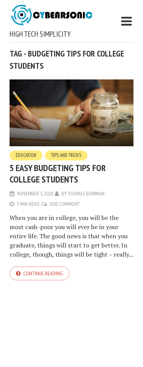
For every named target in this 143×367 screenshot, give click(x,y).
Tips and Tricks (66, 155)
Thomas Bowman (86, 193)
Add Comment (65, 203)
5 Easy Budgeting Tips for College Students (58, 173)
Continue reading (43, 273)
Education (26, 155)
